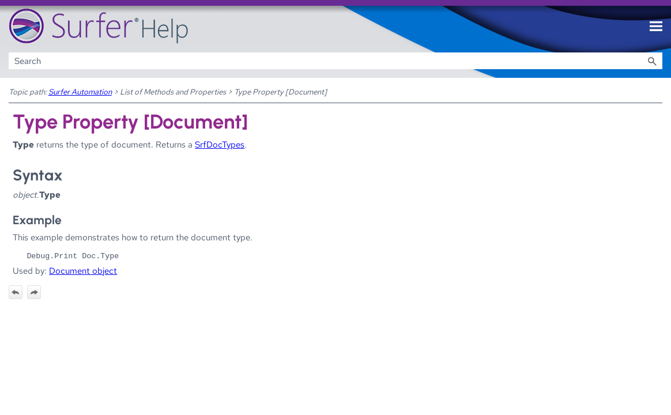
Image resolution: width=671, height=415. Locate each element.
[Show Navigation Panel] (656, 26)
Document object (83, 270)
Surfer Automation (80, 91)
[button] (652, 60)
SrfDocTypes (219, 144)
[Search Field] (336, 60)
